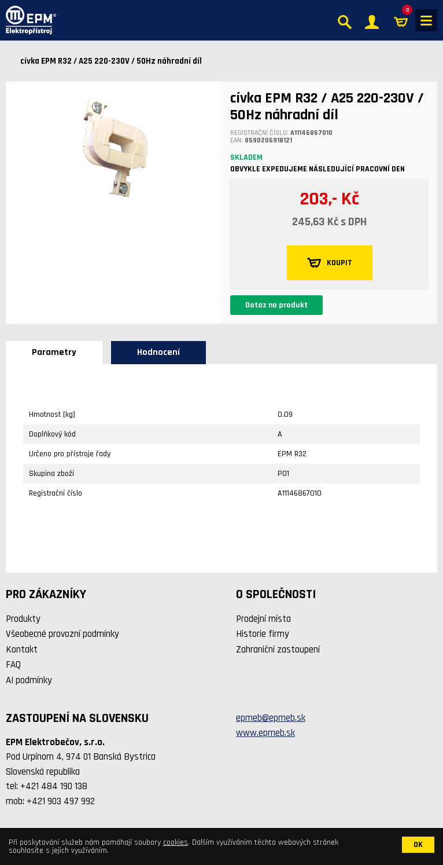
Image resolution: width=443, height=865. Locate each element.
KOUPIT (329, 263)
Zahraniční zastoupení (278, 649)
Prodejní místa (263, 619)
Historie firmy (262, 634)
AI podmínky (29, 680)
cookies (175, 842)
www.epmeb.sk (265, 733)
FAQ (13, 664)
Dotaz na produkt (276, 305)
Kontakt (22, 649)
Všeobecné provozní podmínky (62, 634)
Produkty (23, 619)
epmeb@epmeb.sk (270, 718)
